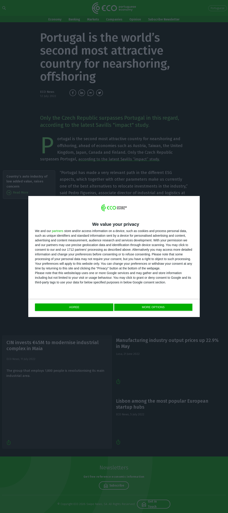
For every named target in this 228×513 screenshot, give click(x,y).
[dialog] (114, 256)
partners (57, 231)
